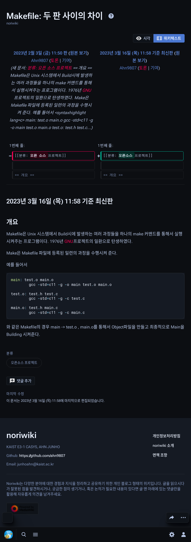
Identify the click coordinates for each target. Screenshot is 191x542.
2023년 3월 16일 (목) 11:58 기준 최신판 (136, 53)
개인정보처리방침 (166, 436)
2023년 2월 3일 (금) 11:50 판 (40, 53)
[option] (143, 38)
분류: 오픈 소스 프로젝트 (49, 67)
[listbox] (159, 38)
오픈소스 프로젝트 (24, 363)
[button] (143, 38)
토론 (55, 60)
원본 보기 (78, 53)
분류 (9, 353)
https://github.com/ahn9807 (42, 455)
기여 (66, 60)
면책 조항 (160, 455)
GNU (86, 90)
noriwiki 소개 (163, 445)
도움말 (111, 16)
